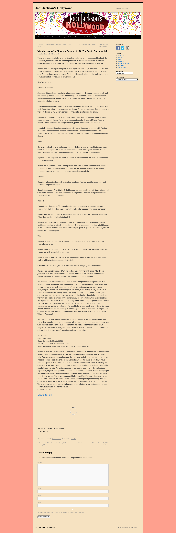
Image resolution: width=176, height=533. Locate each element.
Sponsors (97, 37)
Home (40, 37)
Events (54, 37)
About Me (47, 37)
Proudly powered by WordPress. (128, 527)
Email (39, 495)
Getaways (62, 37)
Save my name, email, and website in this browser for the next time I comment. (61, 512)
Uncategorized (56, 439)
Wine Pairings (87, 37)
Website (39, 502)
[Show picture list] (44, 395)
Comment (40, 462)
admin (57, 54)
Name (39, 488)
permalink (73, 439)
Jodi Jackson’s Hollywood (54, 8)
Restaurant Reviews (74, 37)
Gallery (105, 37)
